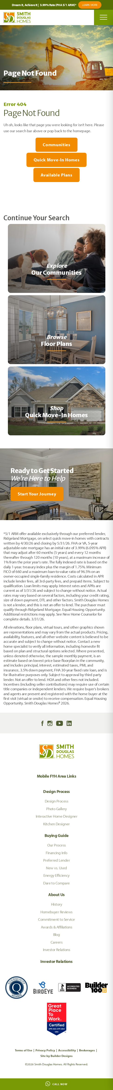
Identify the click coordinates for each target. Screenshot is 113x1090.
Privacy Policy (45, 1050)
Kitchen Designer (56, 823)
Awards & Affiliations (56, 926)
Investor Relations (56, 949)
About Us (56, 894)
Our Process (56, 845)
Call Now (56, 1083)
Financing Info (56, 852)
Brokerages (87, 1050)
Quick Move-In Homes (57, 159)
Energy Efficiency (56, 875)
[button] (56, 494)
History (56, 904)
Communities (56, 144)
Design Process (56, 791)
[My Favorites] (2, 523)
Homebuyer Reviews (56, 911)
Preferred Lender (56, 860)
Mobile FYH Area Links (56, 776)
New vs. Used (56, 867)
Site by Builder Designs (56, 1056)
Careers (56, 942)
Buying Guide (57, 835)
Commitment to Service (56, 919)
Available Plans (56, 175)
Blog (56, 934)
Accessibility (67, 1050)
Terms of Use (23, 1050)
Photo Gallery (56, 808)
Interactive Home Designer (56, 816)
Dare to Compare (56, 882)
